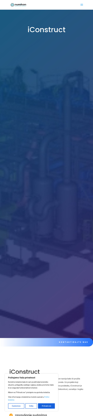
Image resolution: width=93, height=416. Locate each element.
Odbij (31, 406)
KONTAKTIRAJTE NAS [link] (72, 342)
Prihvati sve (46, 406)
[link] (18, 4)
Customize (16, 406)
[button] (82, 6)
